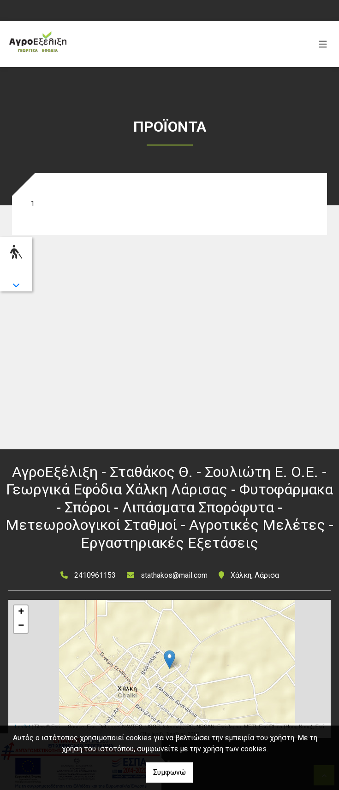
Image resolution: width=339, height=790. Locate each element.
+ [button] (21, 612)
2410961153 (95, 575)
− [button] (21, 626)
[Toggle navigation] (323, 44)
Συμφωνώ (169, 772)
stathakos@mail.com (174, 575)
